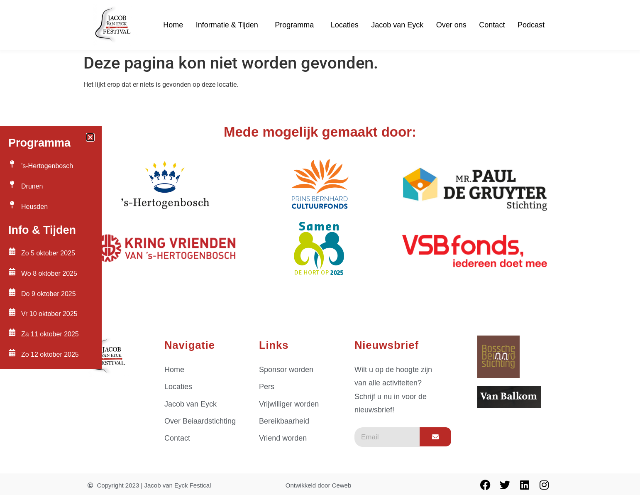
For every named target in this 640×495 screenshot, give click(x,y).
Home (173, 25)
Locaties (345, 25)
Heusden (34, 206)
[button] (90, 137)
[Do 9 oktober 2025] (12, 292)
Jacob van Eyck (397, 25)
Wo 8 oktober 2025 (49, 273)
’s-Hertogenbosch (47, 165)
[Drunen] (12, 184)
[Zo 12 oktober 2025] (12, 352)
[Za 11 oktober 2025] (12, 332)
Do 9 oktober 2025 (48, 293)
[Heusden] (12, 204)
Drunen (32, 186)
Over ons (451, 25)
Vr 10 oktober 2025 (49, 313)
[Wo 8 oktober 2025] (12, 271)
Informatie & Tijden (229, 25)
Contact (492, 25)
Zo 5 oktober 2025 (48, 253)
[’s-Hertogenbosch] (12, 164)
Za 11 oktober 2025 (50, 334)
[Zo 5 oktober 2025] (12, 251)
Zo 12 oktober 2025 (50, 354)
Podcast (531, 25)
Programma (296, 25)
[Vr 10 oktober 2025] (12, 312)
